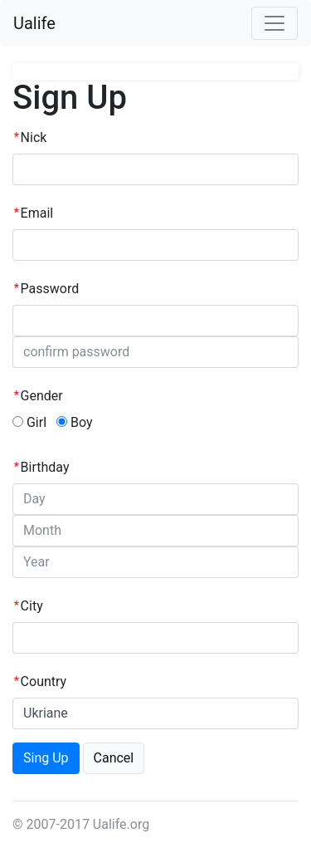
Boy (74, 422)
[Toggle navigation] (274, 23)
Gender (42, 396)
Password (50, 289)
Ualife (34, 23)
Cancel (114, 758)
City (32, 606)
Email (37, 213)
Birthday (45, 467)
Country (44, 681)
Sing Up (46, 758)
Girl (29, 422)
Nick (34, 137)
